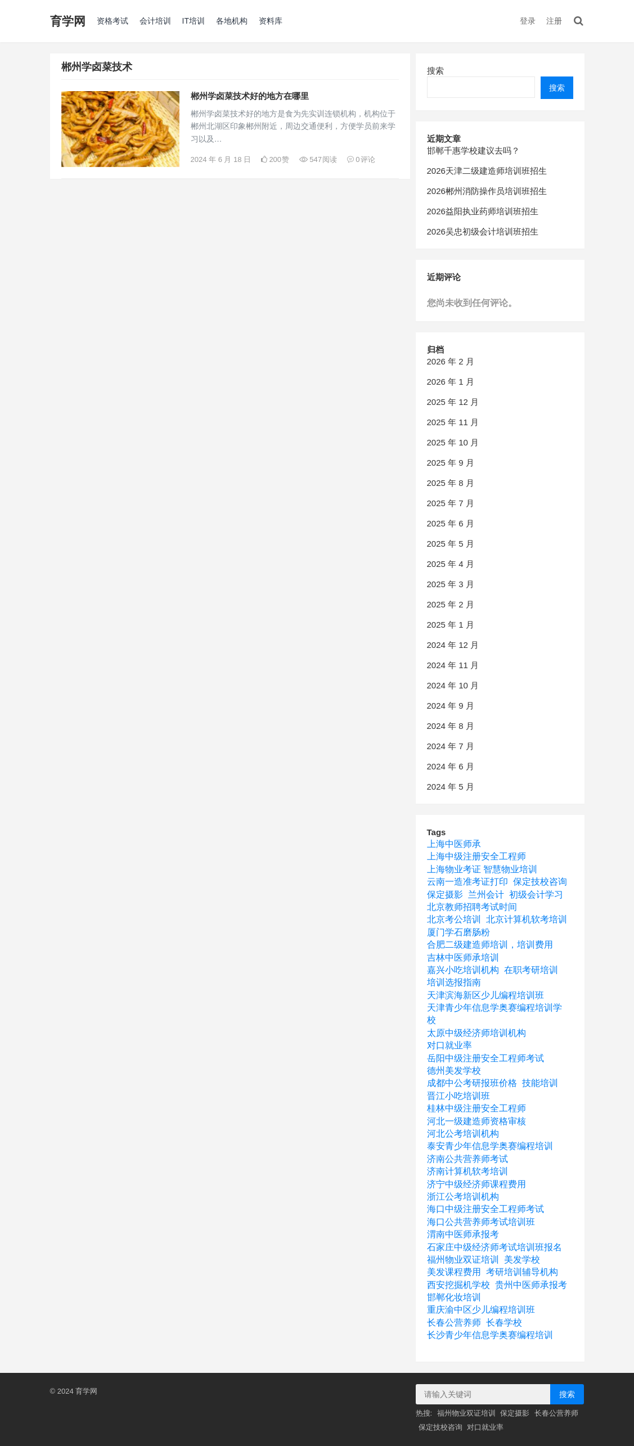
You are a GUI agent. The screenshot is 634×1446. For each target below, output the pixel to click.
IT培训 (193, 20)
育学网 (68, 21)
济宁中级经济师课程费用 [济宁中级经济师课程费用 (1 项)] (476, 1184)
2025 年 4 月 (450, 564)
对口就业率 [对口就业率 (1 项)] (449, 1045)
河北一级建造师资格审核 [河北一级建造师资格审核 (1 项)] (476, 1121)
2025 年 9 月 (450, 462)
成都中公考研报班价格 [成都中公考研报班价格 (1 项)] (472, 1083)
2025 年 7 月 (450, 503)
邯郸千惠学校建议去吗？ (473, 150)
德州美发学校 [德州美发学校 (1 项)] (454, 1070)
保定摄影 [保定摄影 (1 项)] (445, 894)
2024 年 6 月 (450, 766)
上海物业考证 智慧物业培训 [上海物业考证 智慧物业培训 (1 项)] (482, 869)
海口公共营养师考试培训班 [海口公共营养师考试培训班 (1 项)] (481, 1222)
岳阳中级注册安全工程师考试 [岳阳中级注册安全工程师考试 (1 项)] (485, 1058)
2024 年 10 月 (453, 685)
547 (318, 159)
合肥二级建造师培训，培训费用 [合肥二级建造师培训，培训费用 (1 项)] (490, 944)
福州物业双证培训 (466, 1413)
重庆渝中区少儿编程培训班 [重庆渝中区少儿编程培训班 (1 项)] (481, 1309)
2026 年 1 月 (450, 381)
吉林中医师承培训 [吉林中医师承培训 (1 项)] (463, 957)
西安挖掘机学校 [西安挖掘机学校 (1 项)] (458, 1285)
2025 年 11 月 (453, 422)
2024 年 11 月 (453, 665)
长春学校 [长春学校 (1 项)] (504, 1322)
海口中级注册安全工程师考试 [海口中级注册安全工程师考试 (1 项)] (485, 1209)
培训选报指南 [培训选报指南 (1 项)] (454, 982)
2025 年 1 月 (450, 624)
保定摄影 (514, 1413)
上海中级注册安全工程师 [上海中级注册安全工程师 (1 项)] (476, 856)
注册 (554, 20)
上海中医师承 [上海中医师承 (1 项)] (454, 844)
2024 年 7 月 (450, 746)
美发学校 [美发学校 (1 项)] (522, 1259)
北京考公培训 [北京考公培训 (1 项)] (454, 919)
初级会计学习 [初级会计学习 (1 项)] (536, 894)
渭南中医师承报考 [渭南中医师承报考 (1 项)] (463, 1234)
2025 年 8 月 (450, 483)
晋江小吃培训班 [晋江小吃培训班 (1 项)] (458, 1096)
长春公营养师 (556, 1413)
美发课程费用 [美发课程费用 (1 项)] (454, 1272)
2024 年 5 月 (450, 786)
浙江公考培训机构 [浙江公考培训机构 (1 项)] (463, 1196)
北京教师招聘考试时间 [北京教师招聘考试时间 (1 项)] (472, 907)
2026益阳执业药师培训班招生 (482, 211)
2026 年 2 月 (450, 361)
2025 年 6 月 (450, 523)
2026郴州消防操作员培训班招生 (487, 191)
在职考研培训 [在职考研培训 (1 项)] (531, 970)
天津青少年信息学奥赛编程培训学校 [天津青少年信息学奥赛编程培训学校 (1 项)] (494, 1014)
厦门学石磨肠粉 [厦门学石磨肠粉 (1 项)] (458, 932)
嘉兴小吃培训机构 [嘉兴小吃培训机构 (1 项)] (463, 970)
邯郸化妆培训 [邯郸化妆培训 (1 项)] (454, 1297)
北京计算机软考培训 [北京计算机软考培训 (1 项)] (526, 919)
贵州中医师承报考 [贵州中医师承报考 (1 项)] (531, 1285)
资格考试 (112, 20)
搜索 (435, 70)
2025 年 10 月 (453, 442)
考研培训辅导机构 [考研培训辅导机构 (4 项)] (522, 1272)
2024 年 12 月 (453, 645)
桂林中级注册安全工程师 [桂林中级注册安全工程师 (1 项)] (476, 1108)
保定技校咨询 (440, 1427)
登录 (528, 20)
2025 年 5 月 (450, 543)
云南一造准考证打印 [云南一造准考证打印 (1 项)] (467, 881)
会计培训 (155, 20)
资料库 (270, 20)
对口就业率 (485, 1427)
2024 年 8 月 (450, 726)
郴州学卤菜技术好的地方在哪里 (250, 96)
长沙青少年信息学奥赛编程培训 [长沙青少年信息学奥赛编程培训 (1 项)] (490, 1335)
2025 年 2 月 (450, 604)
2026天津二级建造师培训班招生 (487, 170)
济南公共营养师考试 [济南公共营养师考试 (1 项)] (467, 1159)
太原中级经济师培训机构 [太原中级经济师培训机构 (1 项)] (476, 1033)
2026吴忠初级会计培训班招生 (482, 231)
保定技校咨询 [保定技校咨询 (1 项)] (540, 881)
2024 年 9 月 (450, 705)
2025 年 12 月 (453, 402)
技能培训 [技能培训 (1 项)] (540, 1083)
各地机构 (232, 20)
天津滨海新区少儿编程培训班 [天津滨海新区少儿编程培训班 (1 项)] (485, 995)
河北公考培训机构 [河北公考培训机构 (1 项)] (463, 1133)
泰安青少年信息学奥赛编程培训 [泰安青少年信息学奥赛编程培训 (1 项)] (490, 1146)
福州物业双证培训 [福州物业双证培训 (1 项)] (463, 1259)
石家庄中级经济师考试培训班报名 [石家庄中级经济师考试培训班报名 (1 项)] (494, 1247)
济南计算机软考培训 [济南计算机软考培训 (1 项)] (467, 1171)
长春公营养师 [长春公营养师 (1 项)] (454, 1322)
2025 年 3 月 (450, 584)
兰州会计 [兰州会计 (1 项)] (486, 894)
